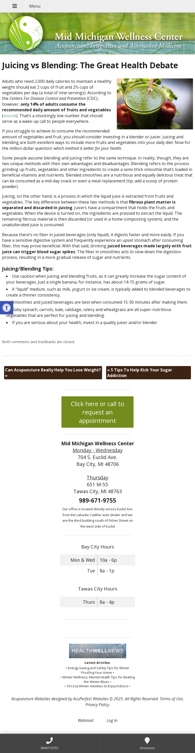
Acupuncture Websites (30, 699)
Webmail (85, 720)
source (9, 115)
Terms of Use (171, 699)
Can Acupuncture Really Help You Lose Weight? (53, 372)
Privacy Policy (97, 704)
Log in (112, 720)
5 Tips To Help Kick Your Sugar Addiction (139, 372)
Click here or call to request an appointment (97, 412)
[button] (6, 307)
